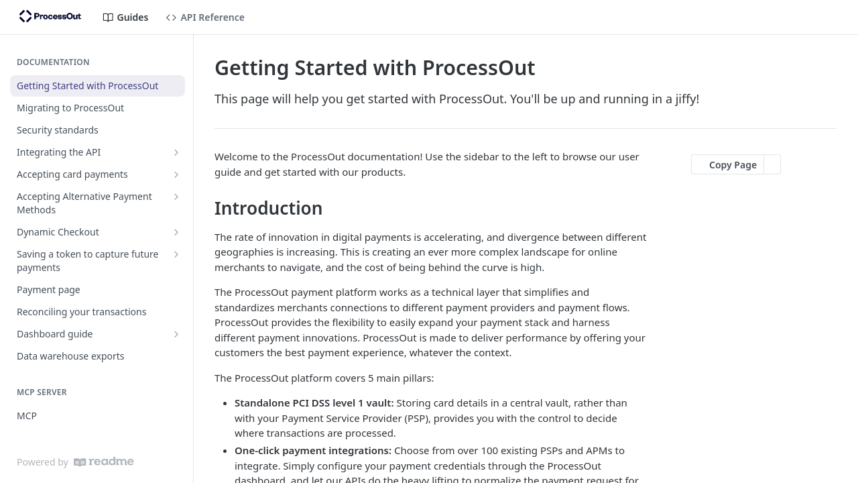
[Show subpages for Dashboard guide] (176, 334)
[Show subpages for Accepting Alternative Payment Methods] (176, 196)
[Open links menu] (834, 17)
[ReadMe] (104, 462)
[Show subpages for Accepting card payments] (176, 174)
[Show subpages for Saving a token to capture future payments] (176, 254)
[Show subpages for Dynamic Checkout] (176, 232)
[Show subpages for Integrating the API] (176, 152)
